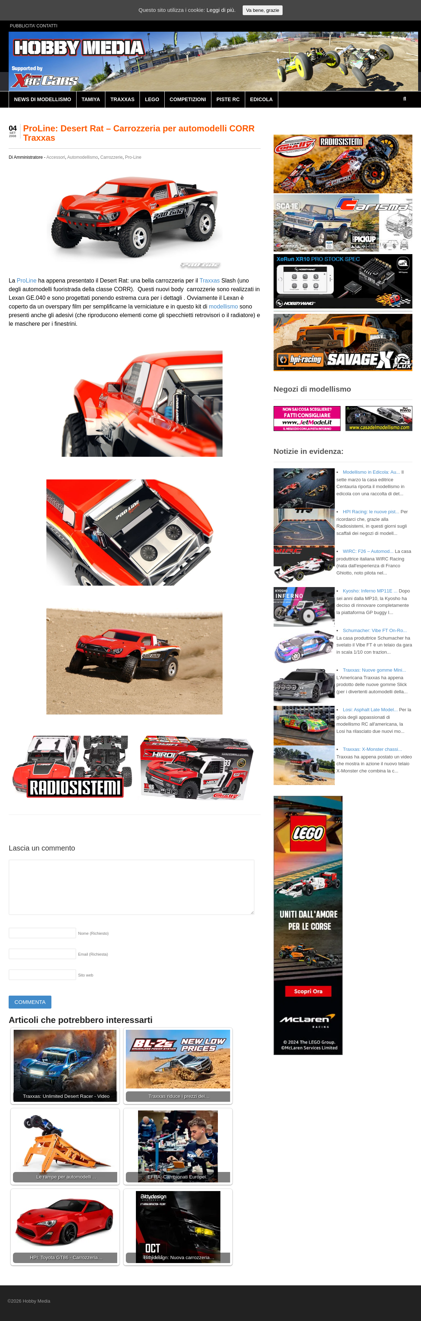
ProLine (27, 281)
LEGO (152, 99)
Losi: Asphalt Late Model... (370, 709)
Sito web (85, 975)
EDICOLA (261, 99)
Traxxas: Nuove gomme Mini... (374, 670)
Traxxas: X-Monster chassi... (372, 749)
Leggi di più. (220, 10)
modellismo (223, 306)
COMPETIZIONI (188, 99)
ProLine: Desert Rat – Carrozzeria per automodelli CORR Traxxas (139, 133)
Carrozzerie (111, 157)
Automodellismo (82, 157)
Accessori (55, 157)
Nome (93, 933)
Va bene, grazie (262, 10)
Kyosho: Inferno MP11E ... (370, 591)
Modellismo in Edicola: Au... (371, 472)
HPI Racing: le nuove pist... (371, 511)
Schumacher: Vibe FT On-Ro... (375, 630)
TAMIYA (91, 99)
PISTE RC (228, 99)
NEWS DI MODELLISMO (42, 99)
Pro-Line (133, 157)
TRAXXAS (122, 99)
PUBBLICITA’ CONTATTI (34, 25)
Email (93, 954)
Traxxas (210, 281)
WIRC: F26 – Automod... (368, 551)
